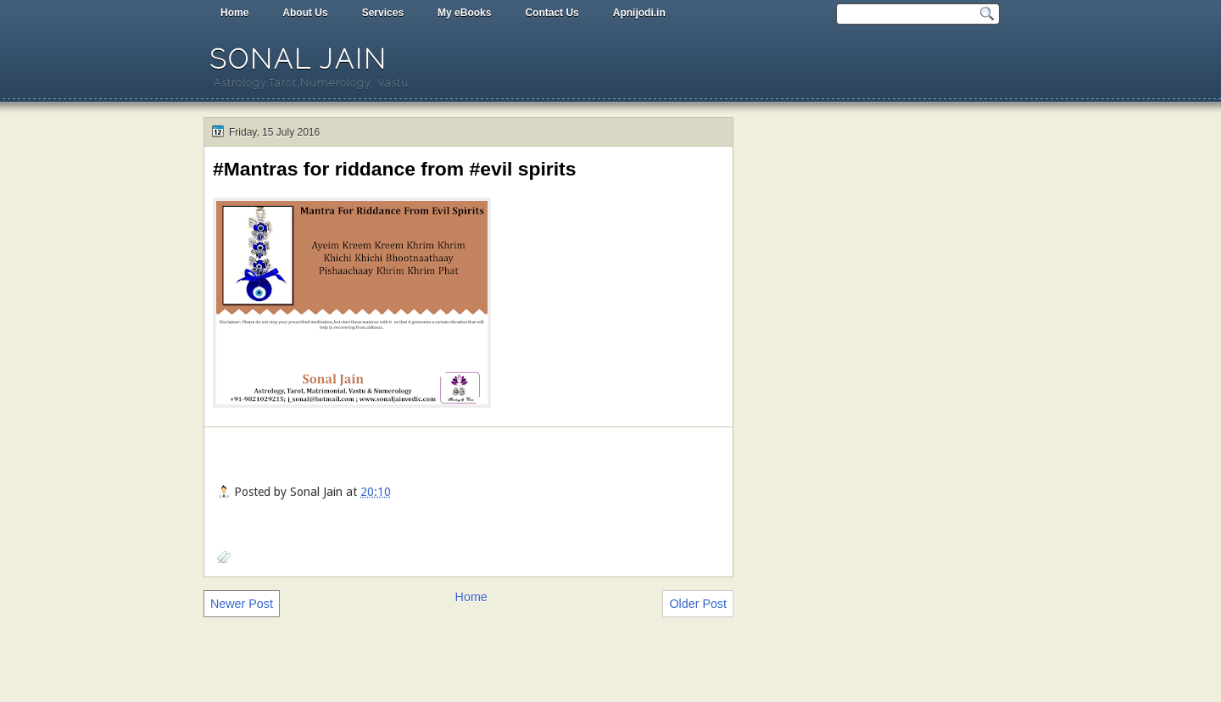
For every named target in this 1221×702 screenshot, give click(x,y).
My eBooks (464, 13)
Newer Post (241, 603)
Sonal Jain (298, 59)
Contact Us (551, 13)
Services (383, 13)
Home (234, 13)
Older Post (698, 603)
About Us (304, 13)
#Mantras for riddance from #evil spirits (394, 169)
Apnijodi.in (639, 13)
